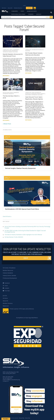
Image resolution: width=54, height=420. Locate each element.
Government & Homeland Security (11, 50)
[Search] (51, 13)
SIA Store (4, 8)
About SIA (10, 8)
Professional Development (18, 14)
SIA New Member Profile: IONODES (14, 237)
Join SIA (29, 8)
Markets (11, 52)
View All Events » (7, 216)
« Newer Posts (7, 124)
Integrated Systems (35, 93)
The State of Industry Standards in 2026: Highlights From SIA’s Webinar (23, 234)
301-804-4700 (9, 377)
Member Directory (18, 8)
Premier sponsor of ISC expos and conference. (22, 309)
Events (22, 11)
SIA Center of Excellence (9, 268)
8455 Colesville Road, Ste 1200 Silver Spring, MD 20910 (11, 372)
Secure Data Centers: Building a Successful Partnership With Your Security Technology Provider (27, 227)
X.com (6, 285)
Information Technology (38, 49)
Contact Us (6, 381)
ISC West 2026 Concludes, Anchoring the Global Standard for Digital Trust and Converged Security (25, 231)
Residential (11, 93)
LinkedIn (6, 288)
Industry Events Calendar (9, 275)
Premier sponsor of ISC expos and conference (35, 8)
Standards (30, 14)
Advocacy (38, 14)
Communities (14, 11)
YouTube (7, 290)
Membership (16, 92)
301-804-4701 (8, 378)
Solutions (15, 52)
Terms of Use (27, 418)
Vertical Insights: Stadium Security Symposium (20, 168)
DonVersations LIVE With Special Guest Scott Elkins (22, 209)
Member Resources (32, 11)
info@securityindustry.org (13, 379)
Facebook (7, 283)
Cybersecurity (6, 49)
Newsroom (6, 306)
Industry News (6, 92)
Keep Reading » (6, 75)
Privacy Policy (21, 418)
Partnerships (6, 93)
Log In (24, 5)
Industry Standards (8, 273)
